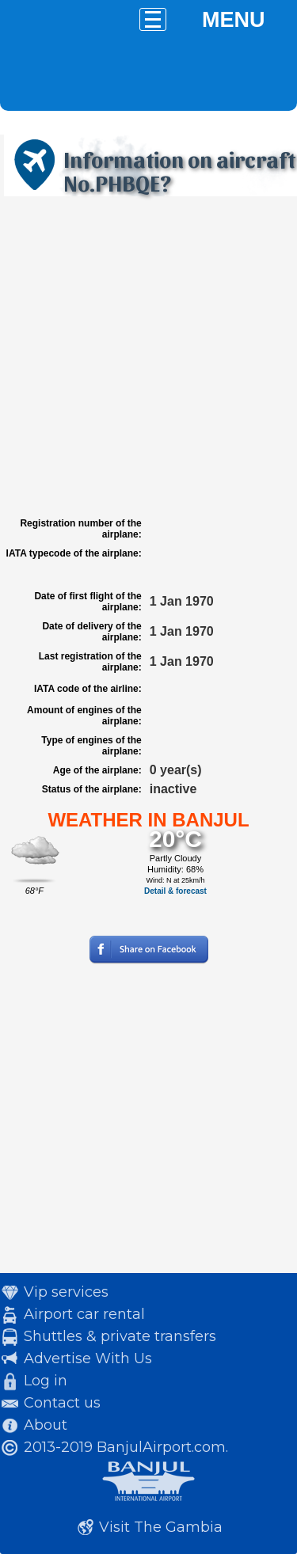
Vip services (66, 1292)
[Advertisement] (148, 356)
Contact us (62, 1403)
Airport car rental (84, 1314)
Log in (45, 1380)
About (45, 1425)
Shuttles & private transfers (120, 1336)
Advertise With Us (88, 1358)
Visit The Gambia (161, 1527)
